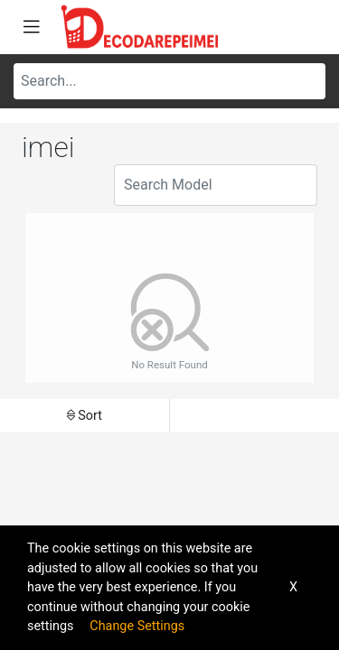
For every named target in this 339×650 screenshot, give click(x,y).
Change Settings (136, 626)
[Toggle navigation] (32, 27)
